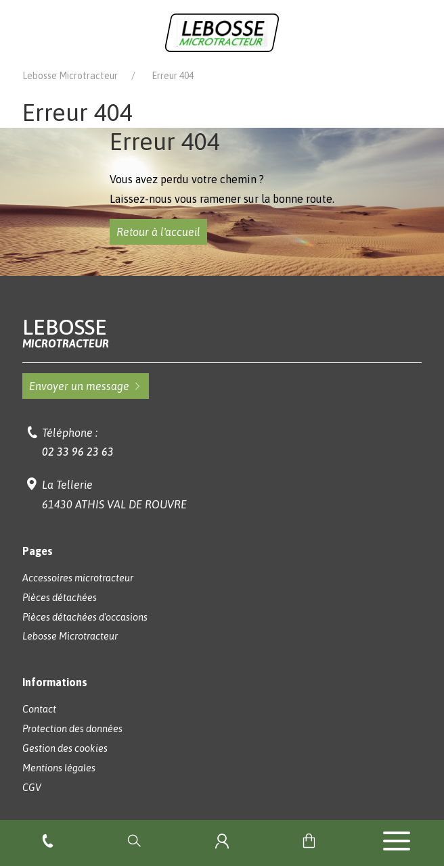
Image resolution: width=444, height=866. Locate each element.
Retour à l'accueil (158, 232)
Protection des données (72, 728)
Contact (39, 709)
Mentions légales (58, 768)
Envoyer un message (85, 386)
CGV (31, 787)
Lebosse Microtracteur (70, 75)
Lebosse (222, 333)
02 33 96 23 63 (78, 452)
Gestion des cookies (65, 748)
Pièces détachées (59, 597)
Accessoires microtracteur (77, 578)
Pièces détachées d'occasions (85, 617)
